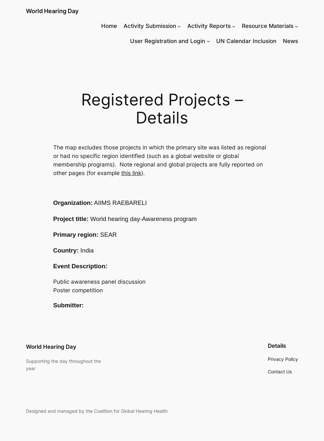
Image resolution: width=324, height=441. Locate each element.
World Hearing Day (52, 11)
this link (131, 173)
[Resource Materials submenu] (296, 26)
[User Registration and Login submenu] (208, 41)
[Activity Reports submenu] (233, 26)
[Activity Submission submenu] (179, 26)
